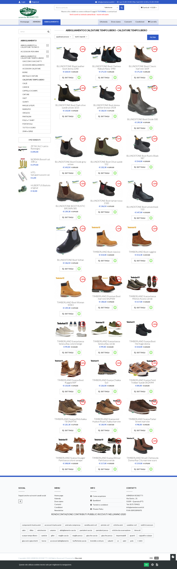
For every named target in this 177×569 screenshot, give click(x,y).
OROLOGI (26, 113)
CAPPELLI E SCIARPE (29, 91)
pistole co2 (105, 525)
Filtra (153, 37)
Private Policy (98, 509)
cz (118, 541)
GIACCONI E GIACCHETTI (32, 61)
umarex (53, 530)
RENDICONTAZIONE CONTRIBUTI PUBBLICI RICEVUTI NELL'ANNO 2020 (88, 514)
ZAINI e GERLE (27, 131)
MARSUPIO (26, 109)
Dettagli (67, 78)
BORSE (25, 72)
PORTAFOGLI (27, 124)
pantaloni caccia (86, 530)
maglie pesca (77, 536)
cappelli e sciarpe (145, 536)
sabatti (110, 541)
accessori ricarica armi (53, 525)
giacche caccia (91, 536)
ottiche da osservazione (121, 530)
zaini (124, 541)
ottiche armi (118, 525)
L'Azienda (103, 22)
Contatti (128, 22)
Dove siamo (116, 22)
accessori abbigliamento (59, 541)
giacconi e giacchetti (30, 541)
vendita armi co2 (90, 525)
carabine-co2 (132, 525)
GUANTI (25, 102)
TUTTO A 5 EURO (29, 128)
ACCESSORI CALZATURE (31, 69)
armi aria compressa (72, 525)
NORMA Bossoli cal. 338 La (40, 160)
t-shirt (140, 541)
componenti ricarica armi (31, 525)
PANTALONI (26, 117)
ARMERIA (37, 22)
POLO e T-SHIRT (28, 120)
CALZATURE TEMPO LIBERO (33, 80)
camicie (44, 536)
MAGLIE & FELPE (28, 105)
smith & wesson (147, 525)
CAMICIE (25, 87)
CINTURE (25, 94)
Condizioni (139, 22)
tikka (31, 530)
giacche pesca (106, 536)
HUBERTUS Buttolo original (40, 186)
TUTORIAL (101, 11)
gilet (52, 536)
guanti (132, 536)
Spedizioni (97, 500)
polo (131, 541)
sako (24, 530)
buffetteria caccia (79, 541)
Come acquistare (99, 496)
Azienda (57, 498)
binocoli (137, 530)
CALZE (24, 83)
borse (44, 541)
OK (146, 565)
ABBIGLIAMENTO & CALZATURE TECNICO (30, 46)
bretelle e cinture (97, 541)
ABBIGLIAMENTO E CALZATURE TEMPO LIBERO (32, 57)
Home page (58, 495)
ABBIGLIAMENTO (51, 22)
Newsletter (58, 510)
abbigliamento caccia (68, 530)
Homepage (24, 22)
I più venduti (35, 140)
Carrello (152, 22)
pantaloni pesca (102, 530)
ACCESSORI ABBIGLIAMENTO (33, 65)
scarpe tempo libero (29, 536)
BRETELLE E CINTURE (30, 76)
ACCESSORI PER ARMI (30, 51)
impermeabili (121, 536)
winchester (41, 530)
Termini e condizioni (100, 505)
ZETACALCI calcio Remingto (39, 147)
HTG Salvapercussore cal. (40, 173)
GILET (24, 98)
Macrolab (78, 558)
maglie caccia (63, 536)
